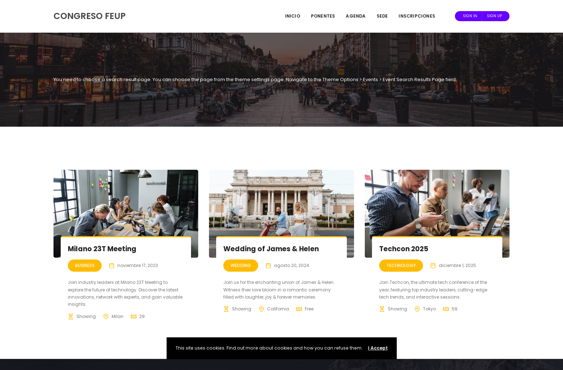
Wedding (241, 265)
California (278, 309)
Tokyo (429, 309)
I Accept (378, 348)
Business (84, 265)
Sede (382, 16)
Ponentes (323, 16)
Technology (401, 265)
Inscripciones (417, 16)
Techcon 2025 (403, 249)
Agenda (356, 16)
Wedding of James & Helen (271, 249)
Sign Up (494, 16)
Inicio (292, 16)
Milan (118, 316)
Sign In (470, 16)
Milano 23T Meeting (102, 249)
